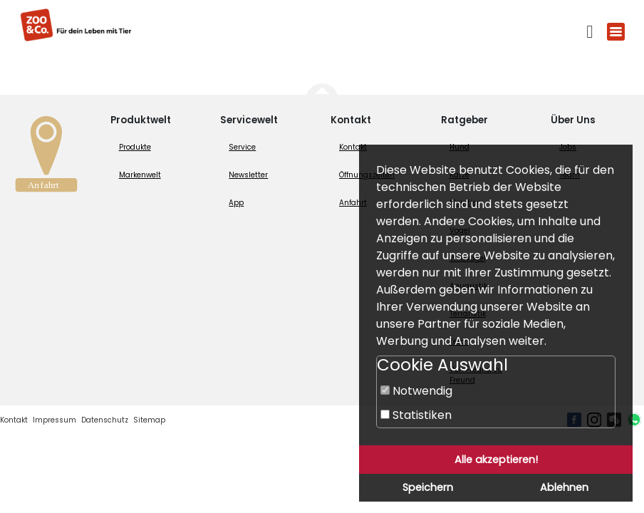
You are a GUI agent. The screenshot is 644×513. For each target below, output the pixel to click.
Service (242, 147)
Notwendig (416, 391)
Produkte (135, 147)
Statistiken (416, 415)
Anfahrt (353, 202)
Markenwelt (140, 175)
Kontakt (353, 147)
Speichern (427, 487)
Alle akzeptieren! (496, 459)
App (236, 202)
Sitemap (149, 420)
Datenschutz (104, 420)
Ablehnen (564, 487)
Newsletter (248, 175)
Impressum (54, 420)
